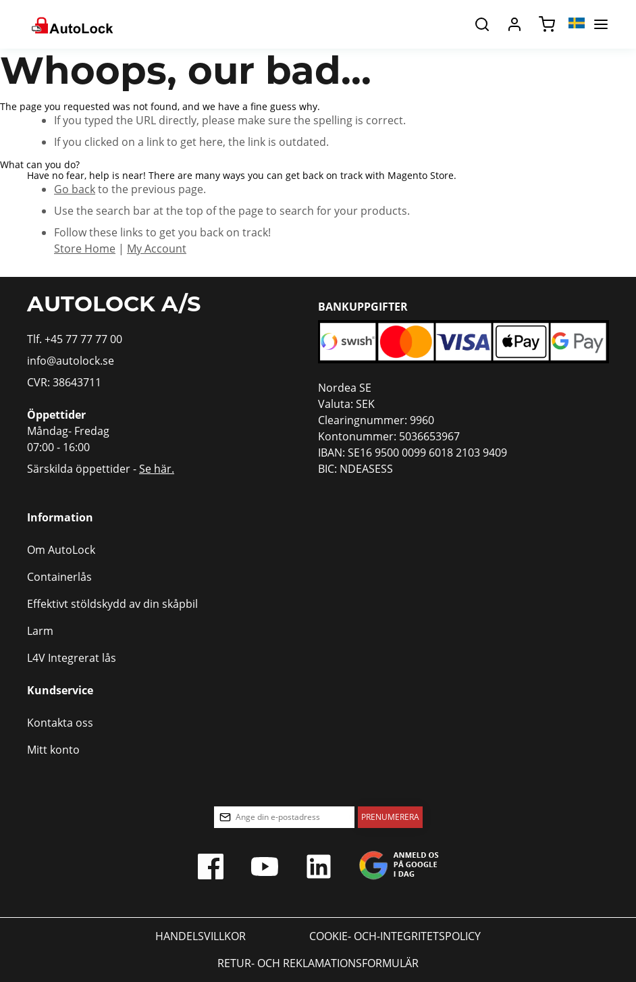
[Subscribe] (390, 817)
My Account (156, 248)
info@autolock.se (70, 360)
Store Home (84, 248)
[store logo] (71, 24)
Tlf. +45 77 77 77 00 (74, 339)
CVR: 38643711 (64, 382)
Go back (74, 189)
